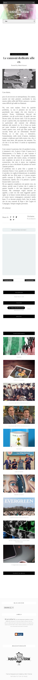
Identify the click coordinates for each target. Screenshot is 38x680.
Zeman (30, 621)
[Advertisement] (19, 39)
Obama (23, 621)
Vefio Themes (28, 674)
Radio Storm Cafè (19, 296)
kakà (13, 624)
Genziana (19, 448)
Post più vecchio (30, 280)
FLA (16, 621)
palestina (25, 624)
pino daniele (30, 624)
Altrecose (13, 621)
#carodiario (31, 219)
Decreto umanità (19, 494)
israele (6, 624)
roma (7, 621)
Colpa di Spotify (19, 471)
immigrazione (30, 622)
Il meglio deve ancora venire (18, 565)
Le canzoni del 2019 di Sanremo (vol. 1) (19, 403)
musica (31, 619)
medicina (20, 624)
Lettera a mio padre (19, 380)
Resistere (19, 357)
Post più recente (8, 280)
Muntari (19, 621)
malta (16, 624)
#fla (9, 621)
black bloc (19, 622)
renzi (11, 626)
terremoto (20, 626)
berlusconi (14, 622)
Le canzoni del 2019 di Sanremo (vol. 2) (19, 426)
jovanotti (10, 624)
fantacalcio (23, 622)
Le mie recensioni (20, 619)
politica (27, 619)
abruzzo (6, 622)
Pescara (26, 621)
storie (16, 626)
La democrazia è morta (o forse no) (19, 517)
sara (14, 626)
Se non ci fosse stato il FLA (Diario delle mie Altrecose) (19, 541)
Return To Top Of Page (19, 676)
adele (10, 622)
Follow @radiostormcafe (22, 309)
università (25, 626)
